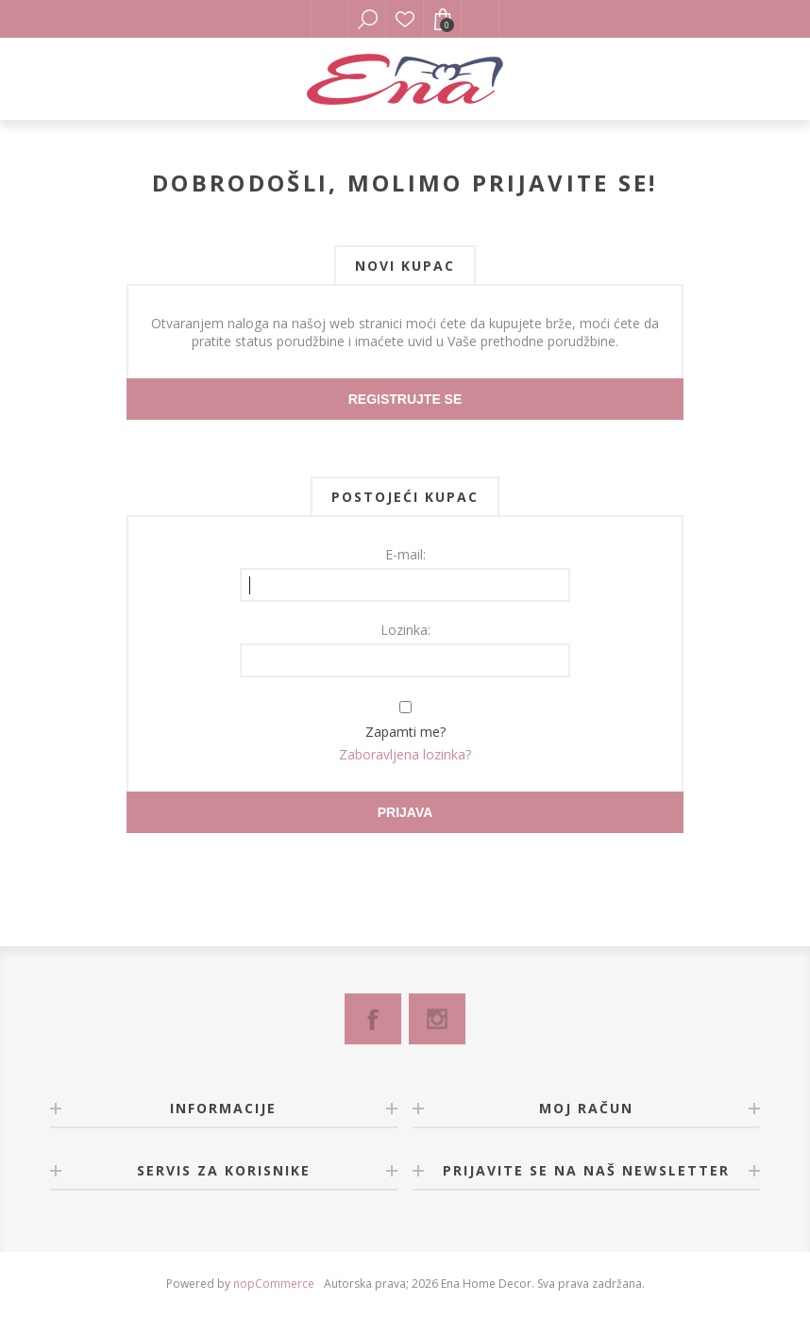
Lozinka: (405, 630)
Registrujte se (405, 399)
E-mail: (405, 554)
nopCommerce (273, 1284)
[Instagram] (437, 1018)
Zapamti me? (405, 732)
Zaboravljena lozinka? (405, 754)
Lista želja (405, 19)
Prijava (405, 812)
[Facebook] (373, 1018)
